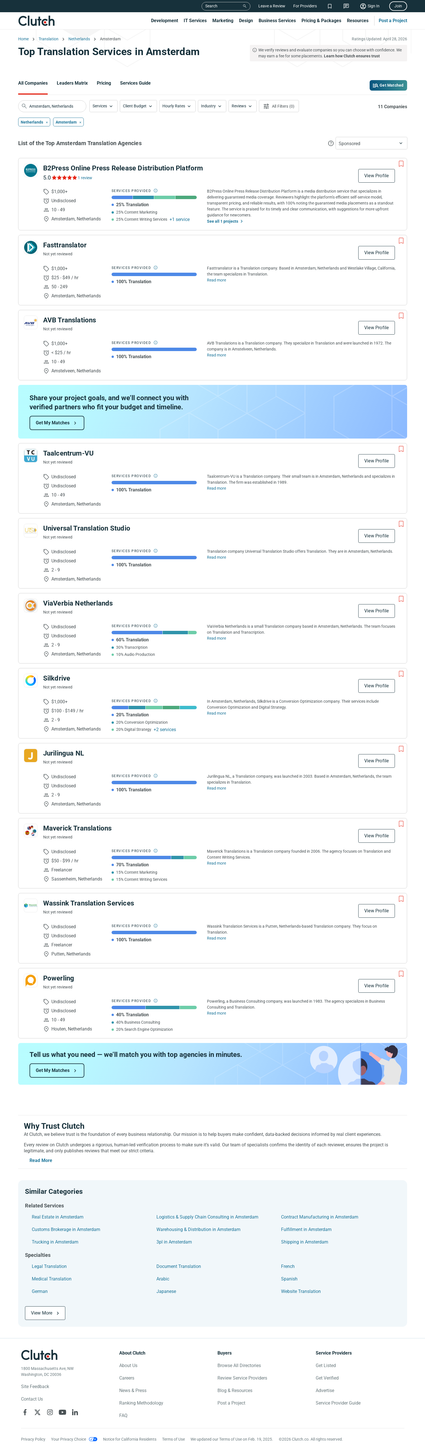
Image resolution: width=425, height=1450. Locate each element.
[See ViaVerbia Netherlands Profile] (30, 605)
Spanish (289, 1279)
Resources (358, 20)
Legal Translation (49, 1266)
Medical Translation (52, 1279)
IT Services (195, 20)
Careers (126, 1378)
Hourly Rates (173, 106)
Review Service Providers (242, 1378)
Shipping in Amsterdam (304, 1242)
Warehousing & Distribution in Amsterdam (198, 1229)
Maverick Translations (77, 828)
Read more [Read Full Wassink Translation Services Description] (216, 938)
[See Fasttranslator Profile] (30, 247)
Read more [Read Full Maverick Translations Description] (216, 863)
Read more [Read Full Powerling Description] (216, 1013)
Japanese (166, 1291)
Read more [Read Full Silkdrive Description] (216, 713)
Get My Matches (53, 422)
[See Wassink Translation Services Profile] (30, 905)
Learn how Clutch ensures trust (352, 56)
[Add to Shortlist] (401, 164)
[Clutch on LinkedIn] (75, 1412)
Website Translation (301, 1291)
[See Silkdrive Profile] (30, 680)
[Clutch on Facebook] (25, 1412)
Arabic (162, 1279)
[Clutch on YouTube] (62, 1412)
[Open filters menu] (279, 106)
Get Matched (391, 85)
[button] (103, 106)
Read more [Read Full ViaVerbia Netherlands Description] (216, 638)
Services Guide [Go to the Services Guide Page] (135, 83)
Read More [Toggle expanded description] (41, 1160)
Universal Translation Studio (87, 528)
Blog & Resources (234, 1390)
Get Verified (327, 1378)
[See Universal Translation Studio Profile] (30, 530)
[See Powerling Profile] (30, 980)
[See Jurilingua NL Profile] (30, 755)
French (288, 1266)
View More (42, 1313)
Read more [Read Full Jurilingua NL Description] (216, 788)
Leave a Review (271, 6)
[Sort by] (371, 143)
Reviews (239, 106)
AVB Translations (69, 320)
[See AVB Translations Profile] (30, 322)
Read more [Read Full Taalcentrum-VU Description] (216, 488)
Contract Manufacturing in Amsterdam (319, 1217)
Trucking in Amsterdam (55, 1242)
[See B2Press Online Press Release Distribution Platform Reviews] (64, 177)
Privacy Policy (33, 1439)
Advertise (325, 1390)
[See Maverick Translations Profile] (30, 830)
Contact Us (32, 1399)
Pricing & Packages (321, 20)
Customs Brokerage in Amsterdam (66, 1229)
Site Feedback (35, 1386)
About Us (128, 1365)
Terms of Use (173, 1439)
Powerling (58, 978)
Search (211, 6)
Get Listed (326, 1365)
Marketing (222, 20)
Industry (208, 106)
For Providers (305, 6)
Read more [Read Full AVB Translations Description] (216, 355)
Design (246, 20)
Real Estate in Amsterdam (57, 1217)
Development (164, 20)
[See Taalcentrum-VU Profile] (30, 455)
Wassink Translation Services (88, 903)
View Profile (376, 175)
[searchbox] (52, 106)
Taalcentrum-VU (68, 453)
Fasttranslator (65, 245)
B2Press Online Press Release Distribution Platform (123, 168)
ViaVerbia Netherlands (78, 603)
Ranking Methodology (141, 1403)
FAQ (123, 1415)
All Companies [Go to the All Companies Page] (33, 83)
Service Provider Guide (338, 1403)
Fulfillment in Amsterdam (306, 1229)
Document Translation (178, 1266)
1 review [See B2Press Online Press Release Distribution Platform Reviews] (85, 178)
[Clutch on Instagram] (50, 1412)
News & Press (132, 1390)
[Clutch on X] (37, 1412)
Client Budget (134, 106)
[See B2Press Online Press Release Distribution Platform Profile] (30, 170)
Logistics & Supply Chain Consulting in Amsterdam (207, 1217)
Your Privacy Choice (68, 1439)
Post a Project (393, 20)
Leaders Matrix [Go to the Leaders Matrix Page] (72, 83)
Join (398, 6)
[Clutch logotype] (39, 1355)
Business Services (277, 20)
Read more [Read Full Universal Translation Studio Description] (216, 557)
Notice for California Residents (129, 1439)
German (40, 1291)
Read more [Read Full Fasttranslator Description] (216, 280)
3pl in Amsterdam (174, 1242)
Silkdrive (56, 678)
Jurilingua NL (63, 753)
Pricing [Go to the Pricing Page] (104, 83)
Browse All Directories (239, 1365)
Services (100, 106)
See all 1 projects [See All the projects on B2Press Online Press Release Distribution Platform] (222, 221)
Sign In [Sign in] (374, 6)
